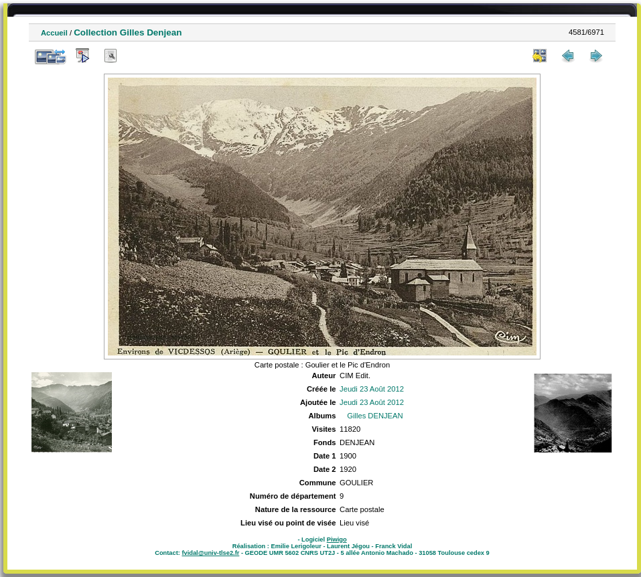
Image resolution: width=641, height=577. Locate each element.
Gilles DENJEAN (375, 416)
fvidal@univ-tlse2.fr (210, 553)
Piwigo (337, 539)
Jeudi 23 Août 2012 (372, 389)
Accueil (54, 33)
